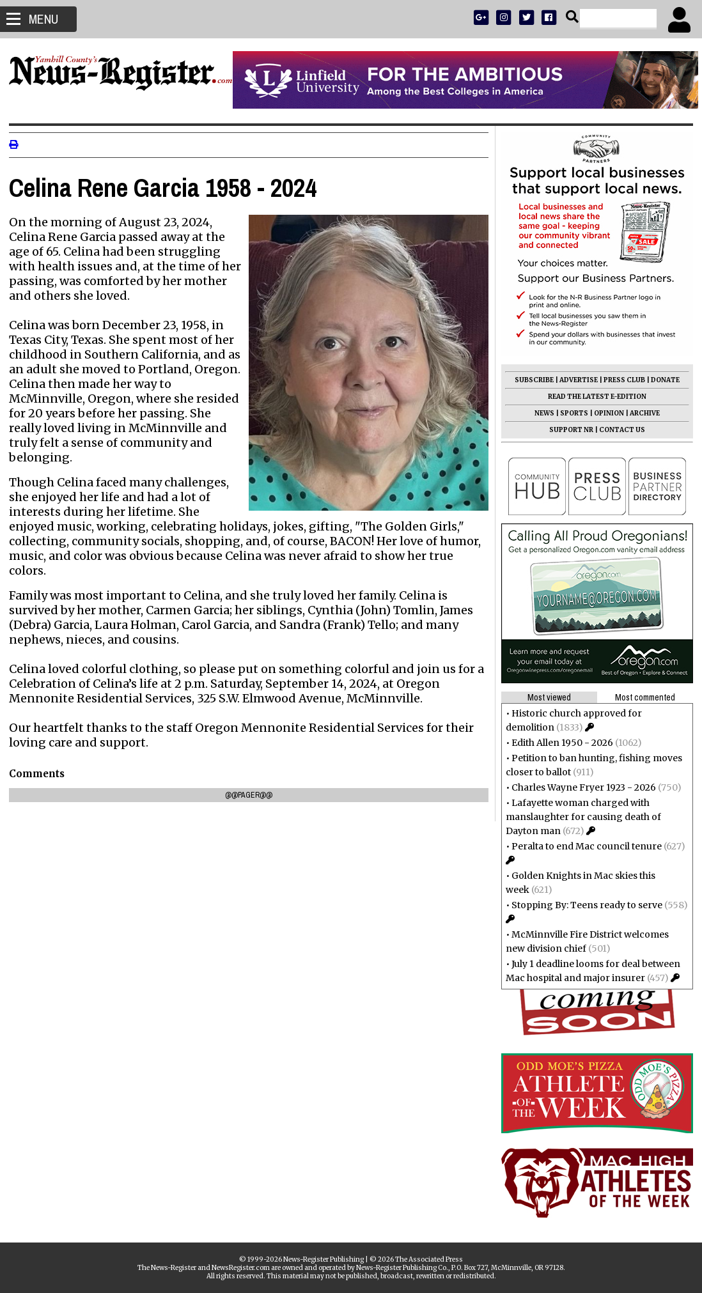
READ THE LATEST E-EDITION (593, 396)
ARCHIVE (641, 413)
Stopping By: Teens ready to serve (583, 905)
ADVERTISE (575, 380)
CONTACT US (618, 430)
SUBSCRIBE (530, 380)
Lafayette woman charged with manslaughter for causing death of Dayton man (579, 817)
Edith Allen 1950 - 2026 (558, 742)
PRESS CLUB (620, 380)
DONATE (661, 380)
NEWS (540, 413)
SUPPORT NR (567, 430)
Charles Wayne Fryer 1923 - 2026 (580, 787)
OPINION (605, 413)
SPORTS (570, 413)
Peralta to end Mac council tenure (583, 846)
